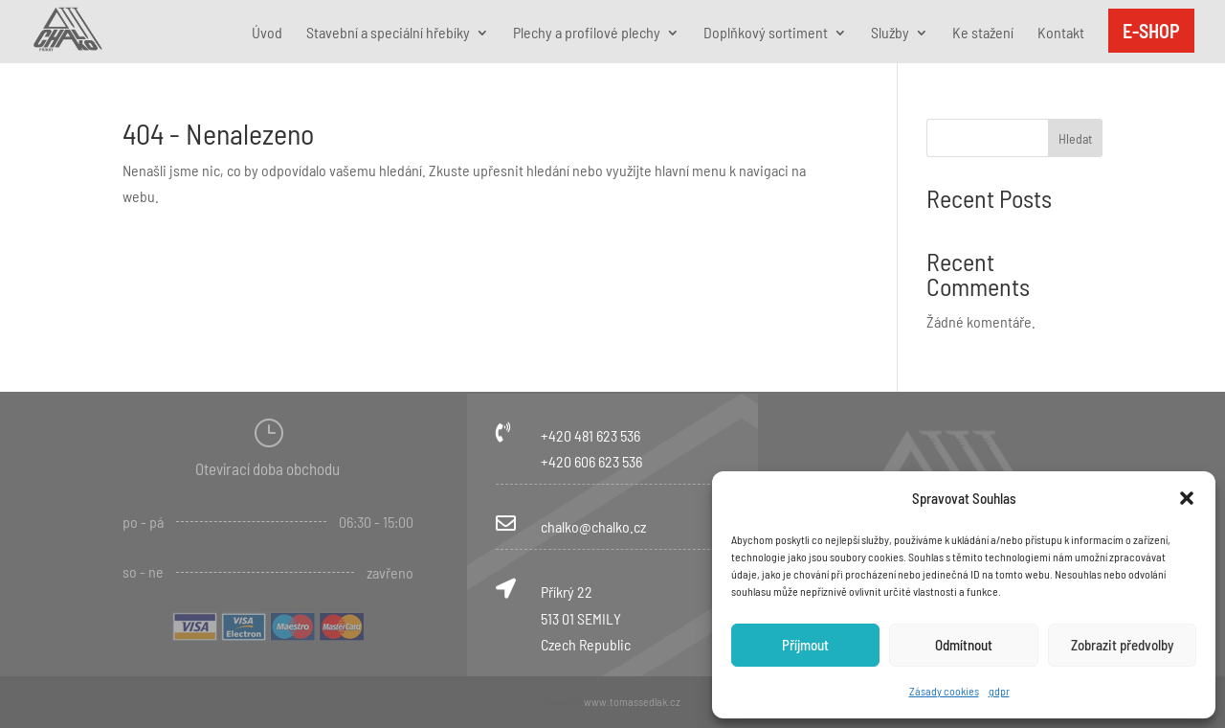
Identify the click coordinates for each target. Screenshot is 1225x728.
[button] (1186, 498)
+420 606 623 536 (591, 461)
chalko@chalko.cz (593, 526)
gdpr (999, 690)
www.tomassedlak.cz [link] (632, 701)
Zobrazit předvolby (1122, 644)
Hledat (1075, 138)
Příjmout (805, 644)
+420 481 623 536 (590, 435)
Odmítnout (963, 644)
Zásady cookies (944, 690)
